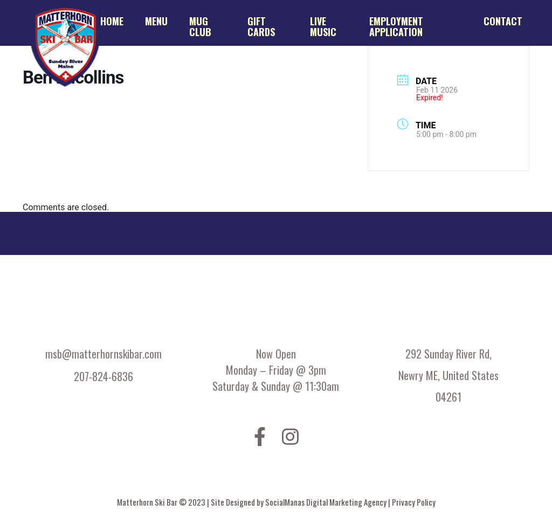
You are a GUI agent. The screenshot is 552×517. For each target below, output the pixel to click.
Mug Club (200, 26)
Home (111, 21)
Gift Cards (261, 26)
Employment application (396, 26)
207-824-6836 (103, 376)
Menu (156, 21)
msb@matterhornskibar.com (103, 354)
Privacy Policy (414, 502)
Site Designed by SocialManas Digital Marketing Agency (299, 502)
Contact (503, 21)
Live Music (323, 26)
